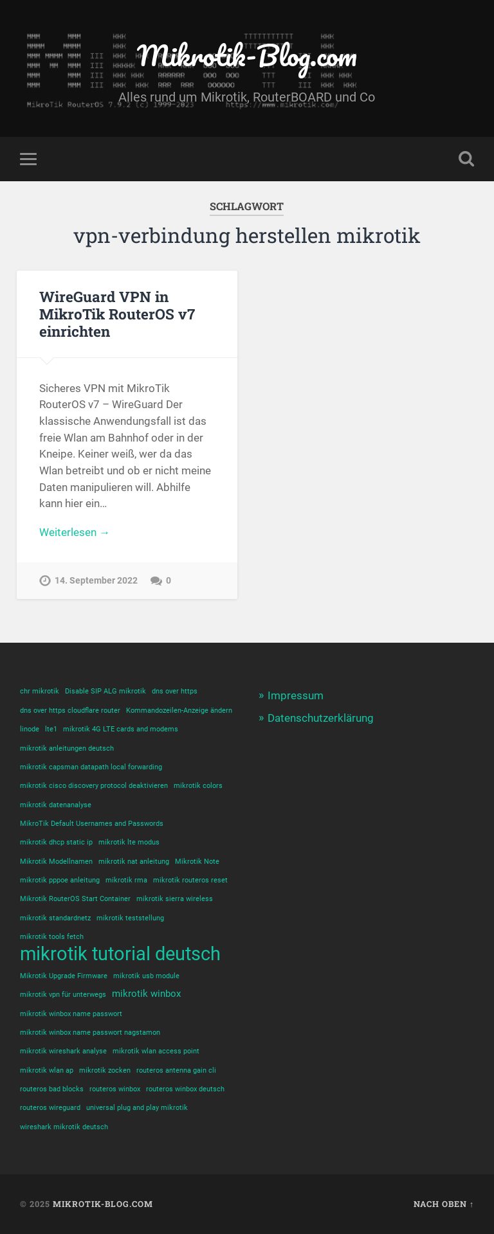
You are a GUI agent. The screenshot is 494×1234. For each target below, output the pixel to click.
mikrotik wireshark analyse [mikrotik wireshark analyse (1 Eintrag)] (63, 1051)
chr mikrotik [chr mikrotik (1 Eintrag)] (39, 691)
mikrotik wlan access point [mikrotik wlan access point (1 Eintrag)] (156, 1051)
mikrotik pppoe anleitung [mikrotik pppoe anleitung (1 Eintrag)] (60, 880)
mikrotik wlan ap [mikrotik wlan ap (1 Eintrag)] (46, 1070)
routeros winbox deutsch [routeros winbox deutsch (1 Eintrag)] (185, 1089)
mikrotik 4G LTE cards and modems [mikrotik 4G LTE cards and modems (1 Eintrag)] (120, 729)
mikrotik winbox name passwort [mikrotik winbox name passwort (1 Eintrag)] (71, 1014)
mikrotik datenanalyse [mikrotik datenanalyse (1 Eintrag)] (55, 805)
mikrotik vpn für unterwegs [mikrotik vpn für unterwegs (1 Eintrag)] (63, 994)
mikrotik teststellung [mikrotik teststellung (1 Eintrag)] (130, 918)
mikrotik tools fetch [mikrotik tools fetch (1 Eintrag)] (52, 937)
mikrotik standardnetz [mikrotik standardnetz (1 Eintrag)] (55, 918)
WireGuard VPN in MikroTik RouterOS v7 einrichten (117, 314)
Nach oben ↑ (444, 1204)
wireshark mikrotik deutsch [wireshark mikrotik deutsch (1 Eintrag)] (64, 1127)
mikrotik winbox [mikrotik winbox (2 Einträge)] (146, 993)
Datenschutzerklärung (321, 717)
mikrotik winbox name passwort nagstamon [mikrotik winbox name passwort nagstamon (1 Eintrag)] (90, 1032)
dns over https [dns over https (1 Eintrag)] (174, 691)
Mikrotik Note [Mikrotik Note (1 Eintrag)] (197, 861)
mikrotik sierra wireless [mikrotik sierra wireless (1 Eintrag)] (174, 899)
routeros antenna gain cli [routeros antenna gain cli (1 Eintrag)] (176, 1070)
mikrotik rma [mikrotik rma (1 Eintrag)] (126, 880)
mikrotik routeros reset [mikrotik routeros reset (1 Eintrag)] (190, 880)
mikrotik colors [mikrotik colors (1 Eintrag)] (198, 786)
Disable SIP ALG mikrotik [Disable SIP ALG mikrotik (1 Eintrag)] (105, 691)
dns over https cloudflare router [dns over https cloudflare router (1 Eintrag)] (70, 710)
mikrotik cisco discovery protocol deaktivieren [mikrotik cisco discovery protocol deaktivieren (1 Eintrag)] (94, 786)
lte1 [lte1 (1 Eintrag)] (51, 729)
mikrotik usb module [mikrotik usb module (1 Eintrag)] (146, 976)
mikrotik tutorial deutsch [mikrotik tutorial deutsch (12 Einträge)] (120, 954)
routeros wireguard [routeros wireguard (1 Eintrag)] (50, 1108)
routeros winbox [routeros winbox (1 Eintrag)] (114, 1089)
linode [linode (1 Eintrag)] (29, 729)
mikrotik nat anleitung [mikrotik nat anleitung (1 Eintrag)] (133, 861)
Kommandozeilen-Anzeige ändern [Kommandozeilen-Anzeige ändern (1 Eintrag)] (179, 710)
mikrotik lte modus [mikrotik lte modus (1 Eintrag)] (129, 842)
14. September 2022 (96, 580)
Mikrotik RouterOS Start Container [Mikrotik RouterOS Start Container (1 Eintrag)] (75, 899)
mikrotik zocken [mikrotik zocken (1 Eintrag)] (105, 1070)
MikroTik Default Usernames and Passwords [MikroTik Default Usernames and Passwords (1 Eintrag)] (91, 823)
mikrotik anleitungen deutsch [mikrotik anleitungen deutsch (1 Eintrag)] (67, 748)
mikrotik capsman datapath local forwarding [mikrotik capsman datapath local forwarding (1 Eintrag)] (91, 767)
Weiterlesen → (74, 532)
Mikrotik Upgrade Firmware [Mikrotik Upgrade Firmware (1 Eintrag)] (63, 976)
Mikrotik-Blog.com (247, 55)
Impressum (296, 695)
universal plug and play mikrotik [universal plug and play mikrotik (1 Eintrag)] (137, 1108)
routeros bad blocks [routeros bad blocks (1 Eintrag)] (52, 1089)
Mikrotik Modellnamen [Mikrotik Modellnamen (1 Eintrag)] (56, 861)
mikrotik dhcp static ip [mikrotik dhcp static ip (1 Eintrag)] (56, 842)
